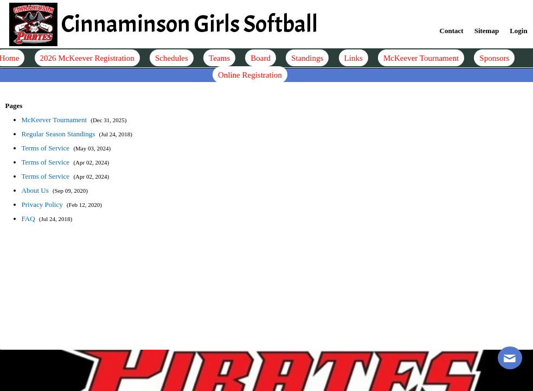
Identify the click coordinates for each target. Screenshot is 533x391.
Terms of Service (47, 148)
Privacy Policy (43, 204)
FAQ (29, 219)
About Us (36, 190)
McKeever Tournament (55, 120)
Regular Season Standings (59, 134)
